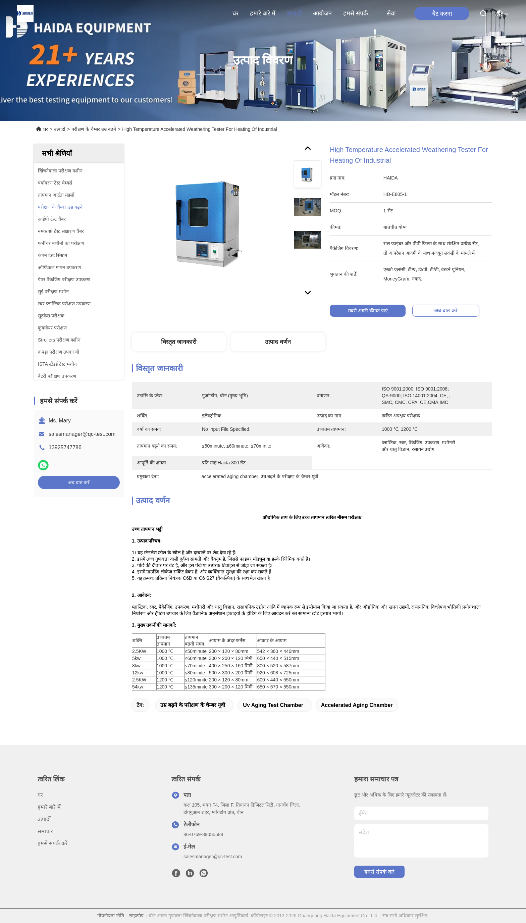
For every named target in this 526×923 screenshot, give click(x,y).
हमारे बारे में (262, 13)
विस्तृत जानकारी (179, 342)
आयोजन (322, 13)
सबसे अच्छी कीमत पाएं (368, 310)
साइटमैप (136, 915)
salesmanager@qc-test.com (82, 434)
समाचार (45, 831)
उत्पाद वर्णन (278, 342)
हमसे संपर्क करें (359, 13)
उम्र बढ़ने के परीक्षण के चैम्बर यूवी (192, 705)
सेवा (391, 13)
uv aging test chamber (273, 705)
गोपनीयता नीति (110, 915)
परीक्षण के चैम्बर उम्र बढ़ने (93, 129)
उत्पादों (294, 13)
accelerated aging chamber (357, 705)
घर (235, 13)
